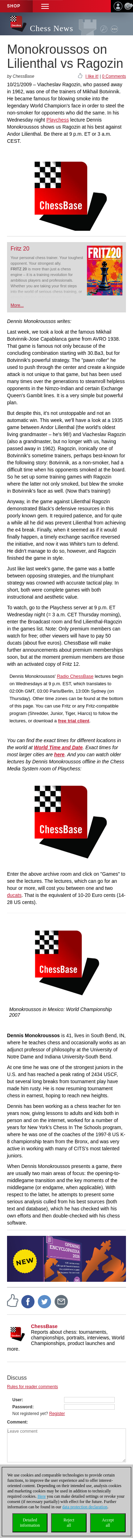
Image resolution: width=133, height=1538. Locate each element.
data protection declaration (84, 1506)
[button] (45, 6)
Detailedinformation (30, 1523)
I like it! (92, 76)
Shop (13, 6)
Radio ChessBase (75, 676)
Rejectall (68, 1523)
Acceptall (108, 1523)
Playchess (57, 120)
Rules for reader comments (32, 1386)
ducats (14, 895)
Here (42, 1496)
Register (57, 1413)
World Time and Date (58, 747)
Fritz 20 (20, 249)
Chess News (51, 28)
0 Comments (114, 76)
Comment (16, 1422)
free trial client (73, 720)
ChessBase (44, 1326)
